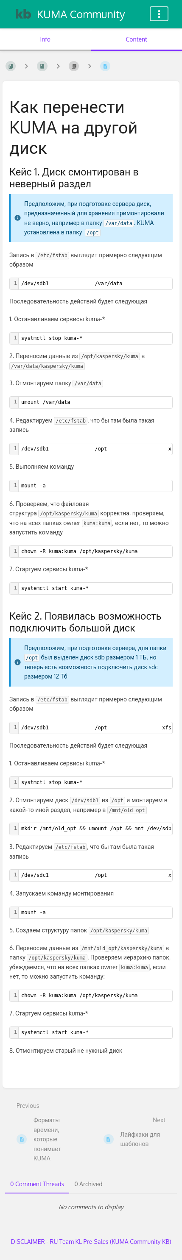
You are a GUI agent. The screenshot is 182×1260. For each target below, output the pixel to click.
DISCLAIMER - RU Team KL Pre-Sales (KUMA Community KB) (91, 1241)
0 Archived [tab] (88, 1184)
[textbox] (95, 338)
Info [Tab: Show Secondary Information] (45, 39)
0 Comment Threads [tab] (37, 1184)
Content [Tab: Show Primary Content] (136, 39)
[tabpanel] (91, 1207)
